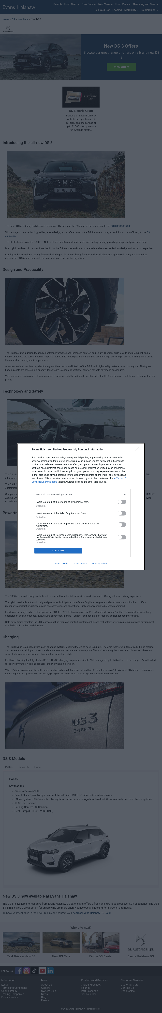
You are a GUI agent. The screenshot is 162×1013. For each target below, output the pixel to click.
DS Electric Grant (81, 111)
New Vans (106, 4)
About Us (46, 984)
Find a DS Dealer (101, 956)
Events (45, 1000)
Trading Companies (12, 994)
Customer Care (129, 984)
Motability (132, 10)
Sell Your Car (102, 10)
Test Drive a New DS (21, 956)
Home (6, 19)
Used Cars (72, 4)
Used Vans (123, 4)
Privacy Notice (9, 997)
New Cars (89, 4)
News (44, 994)
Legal (4, 984)
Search (58, 4)
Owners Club (48, 991)
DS (13, 19)
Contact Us (127, 987)
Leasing (117, 10)
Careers (45, 987)
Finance (85, 987)
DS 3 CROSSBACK (120, 226)
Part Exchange (89, 991)
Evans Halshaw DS (141, 956)
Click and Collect (91, 984)
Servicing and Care (146, 4)
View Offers (121, 67)
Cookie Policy (9, 991)
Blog (43, 997)
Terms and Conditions (14, 987)
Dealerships (150, 10)
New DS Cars (61, 956)
